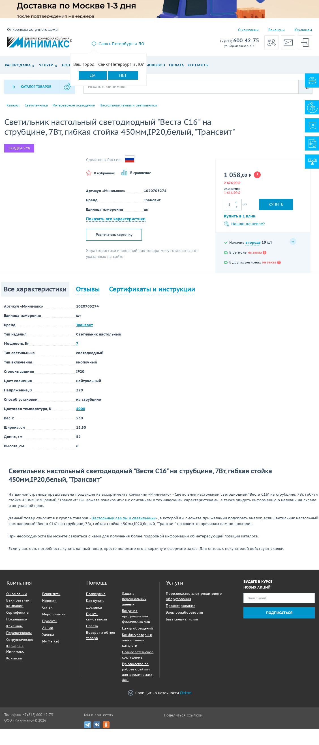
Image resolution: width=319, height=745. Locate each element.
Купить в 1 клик (239, 216)
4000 (80, 408)
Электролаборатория (184, 612)
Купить (276, 204)
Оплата (176, 65)
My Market (50, 641)
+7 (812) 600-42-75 (38, 715)
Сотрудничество (19, 639)
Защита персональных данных (134, 598)
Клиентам (14, 626)
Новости (49, 600)
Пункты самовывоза (96, 616)
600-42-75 (239, 41)
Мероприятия (54, 614)
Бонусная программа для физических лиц (136, 616)
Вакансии (276, 30)
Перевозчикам (19, 633)
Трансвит (84, 325)
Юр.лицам (303, 30)
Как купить (95, 600)
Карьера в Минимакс (15, 648)
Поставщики (16, 619)
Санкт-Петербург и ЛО (121, 43)
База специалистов (182, 619)
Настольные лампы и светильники (128, 105)
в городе (252, 242)
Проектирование (180, 606)
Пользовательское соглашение (137, 654)
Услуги (46, 65)
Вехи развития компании (18, 603)
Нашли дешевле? (244, 223)
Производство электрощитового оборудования (194, 596)
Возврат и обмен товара (100, 635)
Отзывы (88, 289)
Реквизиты (51, 594)
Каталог (13, 105)
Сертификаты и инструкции (152, 289)
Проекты (49, 621)
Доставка (94, 607)
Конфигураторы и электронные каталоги (137, 640)
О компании (248, 30)
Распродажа (18, 65)
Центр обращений (137, 628)
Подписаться (279, 612)
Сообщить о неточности (159, 693)
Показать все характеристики (115, 218)
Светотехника (36, 105)
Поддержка (96, 594)
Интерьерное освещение (74, 105)
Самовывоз (153, 65)
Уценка (48, 634)
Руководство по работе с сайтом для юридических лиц (137, 672)
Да (92, 75)
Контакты (198, 65)
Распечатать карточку (114, 234)
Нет (123, 75)
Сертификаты (17, 612)
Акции (47, 628)
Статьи (47, 607)
